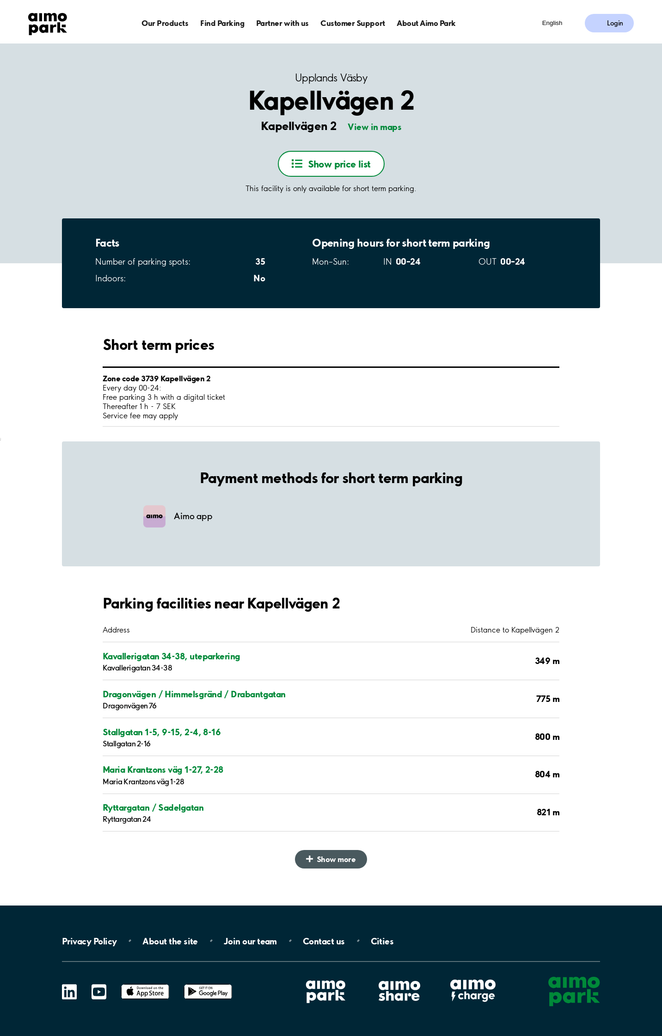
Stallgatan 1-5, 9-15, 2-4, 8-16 (162, 732)
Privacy (89, 940)
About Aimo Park (426, 23)
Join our (250, 940)
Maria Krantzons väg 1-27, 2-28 (163, 769)
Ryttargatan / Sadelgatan (153, 807)
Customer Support (352, 23)
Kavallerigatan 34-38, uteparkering (171, 656)
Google (208, 984)
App (145, 984)
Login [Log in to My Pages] (615, 23)
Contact (324, 940)
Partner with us (282, 23)
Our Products (164, 23)
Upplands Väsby (331, 78)
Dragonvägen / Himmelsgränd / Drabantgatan (194, 694)
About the (169, 940)
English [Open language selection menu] (552, 22)
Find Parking (222, 23)
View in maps (374, 126)
